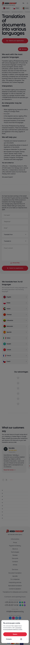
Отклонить (9, 639)
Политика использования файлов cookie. (12, 628)
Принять (15, 634)
